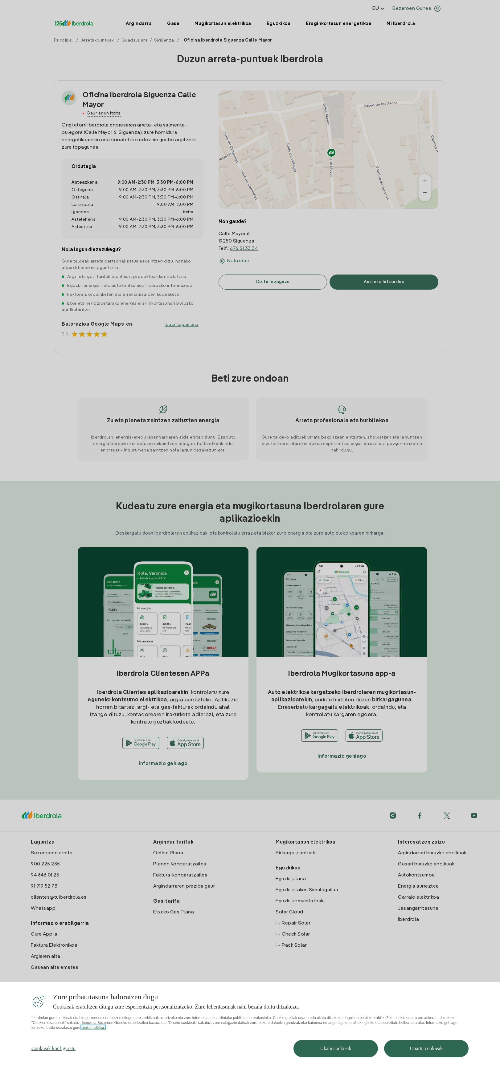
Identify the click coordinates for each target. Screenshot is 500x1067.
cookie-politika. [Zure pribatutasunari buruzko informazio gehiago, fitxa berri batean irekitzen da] (93, 1043)
